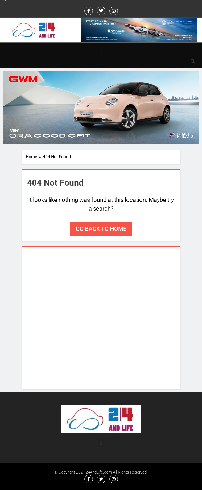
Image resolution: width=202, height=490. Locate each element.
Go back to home (101, 228)
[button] (101, 51)
